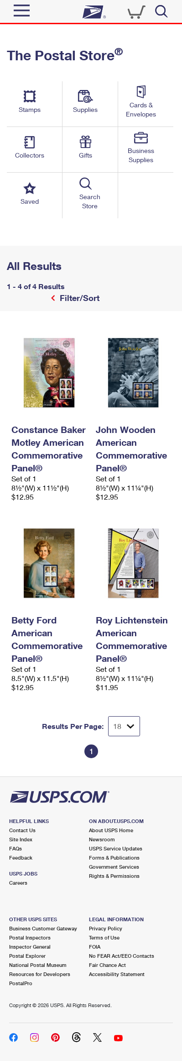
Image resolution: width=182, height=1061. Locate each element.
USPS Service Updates (115, 848)
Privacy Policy (105, 928)
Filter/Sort (78, 298)
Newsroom (102, 839)
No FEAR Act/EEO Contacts (121, 956)
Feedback (20, 857)
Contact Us (22, 830)
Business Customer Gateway (43, 928)
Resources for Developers (39, 974)
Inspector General (30, 947)
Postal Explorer (27, 956)
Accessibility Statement (117, 974)
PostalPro (20, 983)
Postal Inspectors (30, 937)
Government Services (114, 867)
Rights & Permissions (114, 876)
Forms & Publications (114, 857)
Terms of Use (104, 937)
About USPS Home (111, 830)
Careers (18, 883)
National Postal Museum (38, 965)
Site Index (20, 839)
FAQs (15, 848)
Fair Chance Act (107, 965)
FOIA (94, 947)
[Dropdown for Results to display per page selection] (124, 726)
